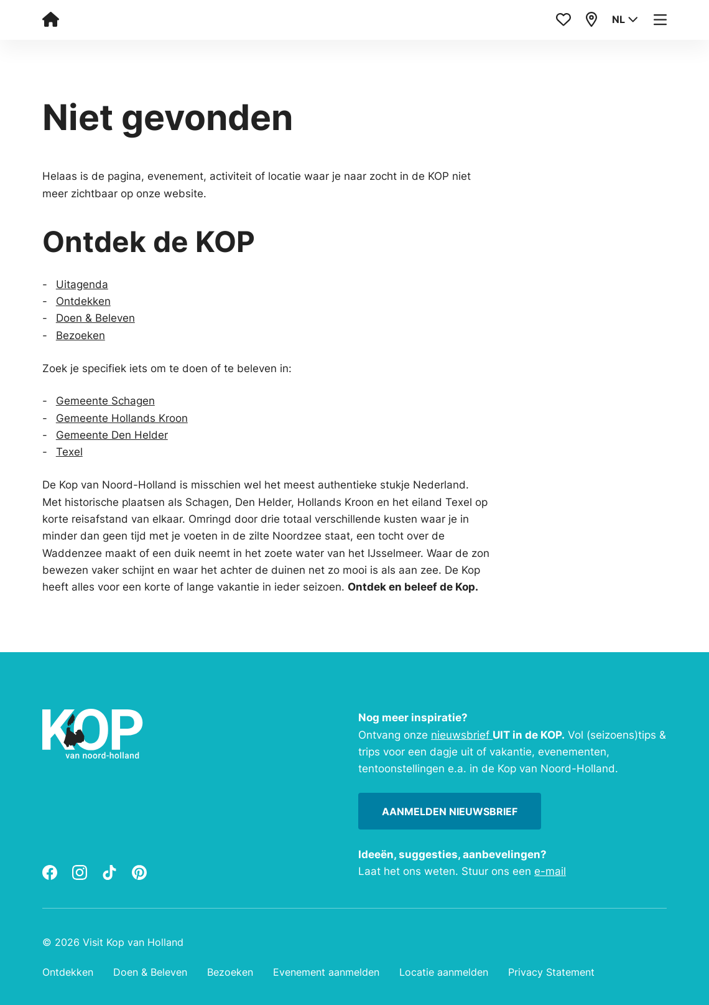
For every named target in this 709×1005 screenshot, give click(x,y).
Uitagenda (82, 284)
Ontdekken (83, 300)
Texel (69, 451)
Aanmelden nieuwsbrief (449, 811)
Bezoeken (80, 335)
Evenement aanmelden (326, 972)
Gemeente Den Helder (112, 434)
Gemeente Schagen (105, 400)
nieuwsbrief (462, 734)
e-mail (550, 870)
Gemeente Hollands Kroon (122, 417)
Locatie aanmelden (443, 972)
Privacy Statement (551, 972)
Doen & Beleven (95, 317)
